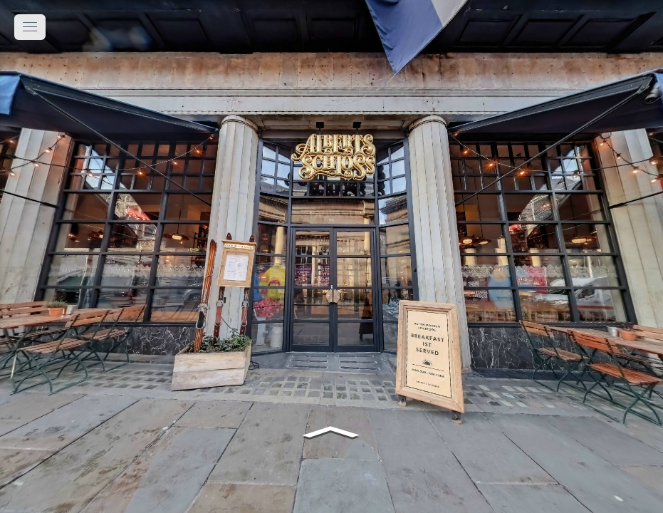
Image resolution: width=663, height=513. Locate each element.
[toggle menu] (30, 27)
